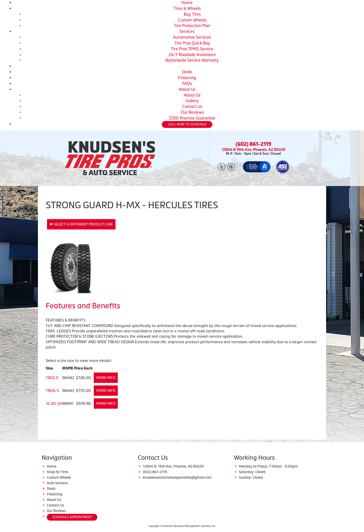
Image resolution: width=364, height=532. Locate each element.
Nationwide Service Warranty (192, 60)
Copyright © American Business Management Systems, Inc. (182, 526)
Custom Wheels (192, 20)
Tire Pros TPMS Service (192, 49)
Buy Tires (192, 14)
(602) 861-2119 (253, 144)
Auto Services (57, 483)
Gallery (192, 100)
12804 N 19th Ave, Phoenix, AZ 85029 (253, 149)
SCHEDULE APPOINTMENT (72, 517)
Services (187, 31)
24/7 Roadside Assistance (192, 54)
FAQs (187, 83)
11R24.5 (52, 390)
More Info (105, 378)
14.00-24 (54, 403)
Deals (187, 72)
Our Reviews (192, 112)
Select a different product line (81, 224)
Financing (187, 77)
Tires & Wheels (187, 8)
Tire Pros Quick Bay (192, 43)
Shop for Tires (57, 472)
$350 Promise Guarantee (192, 118)
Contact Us (192, 106)
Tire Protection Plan (192, 25)
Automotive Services (192, 37)
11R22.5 (52, 378)
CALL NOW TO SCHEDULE (187, 124)
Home (187, 2)
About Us (187, 89)
